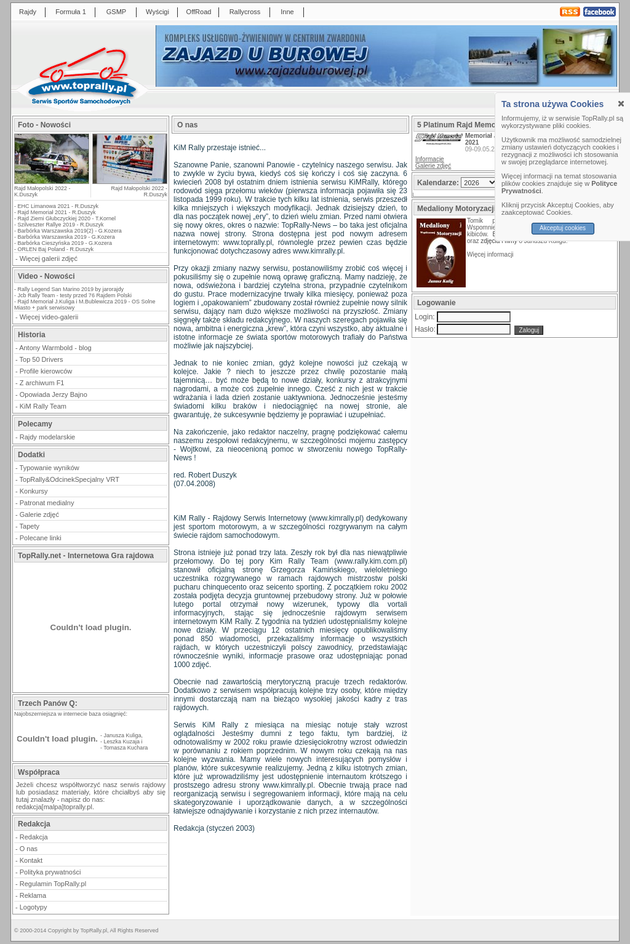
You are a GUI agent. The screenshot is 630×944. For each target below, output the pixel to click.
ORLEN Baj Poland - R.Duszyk (56, 249)
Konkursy (34, 491)
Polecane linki (41, 538)
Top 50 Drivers (41, 359)
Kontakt (31, 860)
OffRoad (199, 11)
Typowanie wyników (49, 467)
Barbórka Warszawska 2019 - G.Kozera (66, 237)
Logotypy (33, 907)
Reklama (33, 895)
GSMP (116, 11)
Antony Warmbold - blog (55, 347)
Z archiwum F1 (42, 382)
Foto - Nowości (44, 125)
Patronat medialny (47, 502)
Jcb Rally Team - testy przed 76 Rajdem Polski (75, 295)
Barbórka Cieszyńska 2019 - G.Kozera (65, 243)
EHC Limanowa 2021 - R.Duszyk (58, 206)
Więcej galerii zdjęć (49, 258)
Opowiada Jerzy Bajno (53, 394)
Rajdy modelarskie (47, 437)
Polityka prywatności (50, 872)
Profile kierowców (46, 371)
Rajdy (27, 11)
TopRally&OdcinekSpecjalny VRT (69, 479)
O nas (29, 848)
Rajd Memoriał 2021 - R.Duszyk (57, 212)
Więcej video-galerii (49, 317)
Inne (287, 11)
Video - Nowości (46, 276)
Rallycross (245, 11)
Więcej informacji (491, 254)
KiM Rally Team (43, 406)
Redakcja (34, 837)
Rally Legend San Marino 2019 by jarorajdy (71, 289)
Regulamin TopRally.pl (53, 883)
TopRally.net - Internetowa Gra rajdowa (86, 555)
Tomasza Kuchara (125, 748)
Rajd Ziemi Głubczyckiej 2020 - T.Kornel (67, 218)
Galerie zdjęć (39, 514)
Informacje (429, 159)
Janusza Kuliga (123, 735)
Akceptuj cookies (563, 228)
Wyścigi (157, 11)
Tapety (29, 526)
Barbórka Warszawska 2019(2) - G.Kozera (70, 231)
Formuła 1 (70, 11)
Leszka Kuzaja (122, 741)
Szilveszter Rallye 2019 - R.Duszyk (61, 225)
